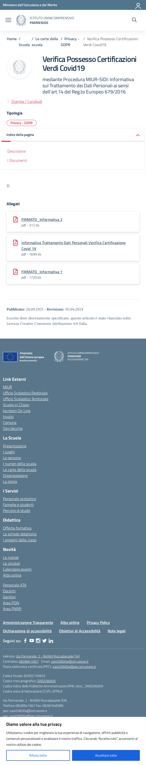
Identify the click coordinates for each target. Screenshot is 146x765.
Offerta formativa (17, 528)
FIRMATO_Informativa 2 (41, 219)
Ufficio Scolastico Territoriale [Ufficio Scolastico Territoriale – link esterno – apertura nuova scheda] (25, 399)
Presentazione (14, 446)
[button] (73, 135)
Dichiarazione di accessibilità (27, 631)
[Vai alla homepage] (21, 20)
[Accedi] (138, 5)
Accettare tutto (106, 755)
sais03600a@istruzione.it (69, 661)
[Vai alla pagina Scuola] (24, 45)
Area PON (11, 603)
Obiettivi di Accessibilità (79, 631)
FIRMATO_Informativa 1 (41, 272)
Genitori (9, 597)
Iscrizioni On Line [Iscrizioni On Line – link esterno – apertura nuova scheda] (16, 411)
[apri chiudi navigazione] (8, 20)
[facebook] (25, 640)
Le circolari (11, 563)
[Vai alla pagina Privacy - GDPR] (70, 42)
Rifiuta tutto (38, 755)
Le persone (12, 458)
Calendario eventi (17, 569)
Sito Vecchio (13, 428)
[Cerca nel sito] (134, 20)
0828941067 (29, 661)
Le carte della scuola (19, 470)
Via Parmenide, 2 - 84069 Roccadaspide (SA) (48, 656)
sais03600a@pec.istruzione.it (74, 666)
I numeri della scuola (19, 464)
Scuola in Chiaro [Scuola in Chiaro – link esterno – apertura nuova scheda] (16, 405)
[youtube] (31, 640)
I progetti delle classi (19, 540)
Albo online (12, 575)
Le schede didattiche (20, 534)
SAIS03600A (46, 680)
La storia (10, 481)
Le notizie (11, 557)
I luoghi (9, 452)
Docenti (9, 591)
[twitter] (44, 640)
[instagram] (38, 640)
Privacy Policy (98, 622)
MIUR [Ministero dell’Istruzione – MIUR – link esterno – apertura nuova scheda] (7, 387)
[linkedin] (51, 640)
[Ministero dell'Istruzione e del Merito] (30, 4)
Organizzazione (15, 475)
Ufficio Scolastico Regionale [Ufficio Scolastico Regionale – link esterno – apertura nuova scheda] (25, 393)
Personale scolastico (19, 499)
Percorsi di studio (16, 510)
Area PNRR (12, 609)
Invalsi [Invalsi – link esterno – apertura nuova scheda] (8, 416)
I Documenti (17, 160)
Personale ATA (15, 585)
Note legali (117, 631)
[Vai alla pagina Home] (12, 39)
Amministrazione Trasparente (28, 622)
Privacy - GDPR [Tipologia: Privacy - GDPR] (22, 122)
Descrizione (16, 151)
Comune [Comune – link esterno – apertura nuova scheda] (9, 422)
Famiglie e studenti (18, 505)
